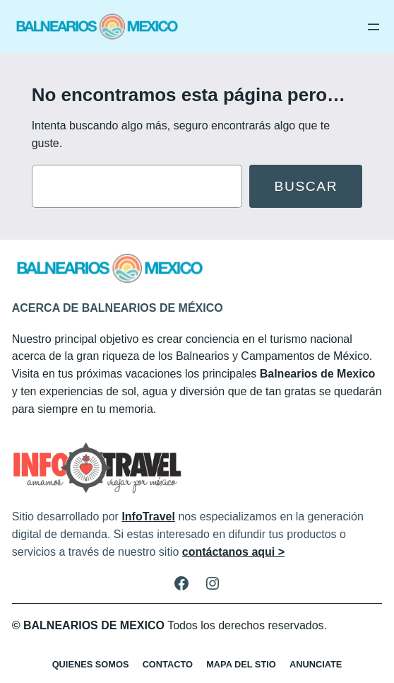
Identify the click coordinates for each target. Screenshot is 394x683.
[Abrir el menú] (373, 26)
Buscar (306, 186)
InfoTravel (148, 516)
